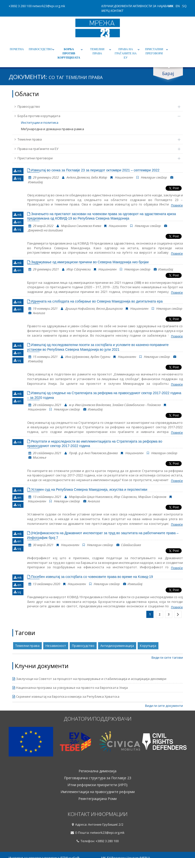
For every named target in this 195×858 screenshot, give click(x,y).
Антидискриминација (117, 645)
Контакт (116, 10)
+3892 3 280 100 (20, 6)
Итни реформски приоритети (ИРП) (97, 785)
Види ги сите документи (164, 705)
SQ (184, 6)
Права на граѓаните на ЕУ (126, 53)
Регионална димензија (97, 771)
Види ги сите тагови (167, 657)
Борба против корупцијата (69, 53)
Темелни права (97, 51)
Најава (162, 6)
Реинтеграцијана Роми (97, 799)
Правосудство (40, 49)
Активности (143, 6)
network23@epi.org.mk (48, 6)
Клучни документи (117, 6)
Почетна (17, 49)
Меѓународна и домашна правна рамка (52, 129)
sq (17, 178)
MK (170, 6)
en (17, 222)
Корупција (148, 645)
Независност (55, 645)
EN (178, 6)
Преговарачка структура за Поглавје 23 (97, 778)
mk (18, 171)
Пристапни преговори (154, 51)
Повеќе (177, 205)
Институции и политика (39, 122)
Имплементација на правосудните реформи (98, 792)
